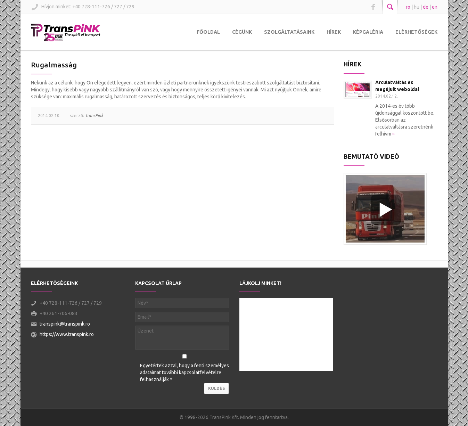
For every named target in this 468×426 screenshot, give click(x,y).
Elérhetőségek (416, 32)
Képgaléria (368, 32)
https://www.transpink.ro (67, 334)
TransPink (94, 115)
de (425, 7)
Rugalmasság (54, 64)
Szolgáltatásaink (289, 32)
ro (408, 7)
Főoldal (208, 32)
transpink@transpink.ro (65, 324)
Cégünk (242, 32)
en (434, 7)
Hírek (334, 32)
